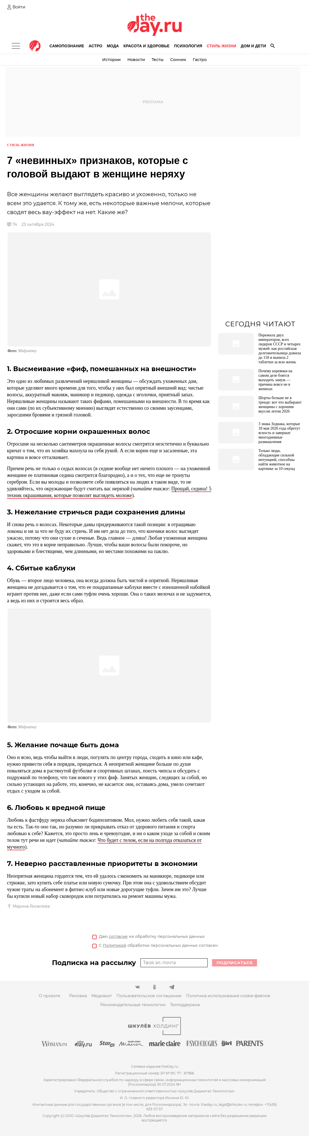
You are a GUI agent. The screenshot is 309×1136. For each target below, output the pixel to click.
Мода (113, 46)
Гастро (200, 59)
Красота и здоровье (146, 46)
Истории (111, 59)
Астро (95, 46)
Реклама (78, 995)
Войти (19, 7)
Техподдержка (185, 1004)
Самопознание (66, 46)
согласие (118, 936)
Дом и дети (253, 46)
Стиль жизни (221, 46)
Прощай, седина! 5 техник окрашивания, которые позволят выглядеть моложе (109, 492)
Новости (136, 59)
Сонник (178, 59)
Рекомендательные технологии (133, 1004)
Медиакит (101, 995)
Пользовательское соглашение (149, 995)
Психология (188, 46)
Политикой (114, 945)
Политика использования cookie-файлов (228, 995)
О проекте (49, 995)
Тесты (157, 59)
